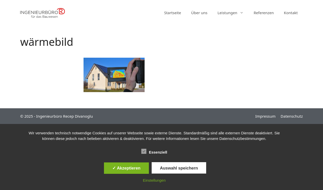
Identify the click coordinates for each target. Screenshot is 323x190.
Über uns (199, 12)
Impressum (265, 116)
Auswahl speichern (179, 168)
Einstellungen (154, 180)
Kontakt (291, 12)
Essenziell (154, 151)
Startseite (172, 12)
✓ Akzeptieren (126, 168)
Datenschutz (292, 116)
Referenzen (264, 12)
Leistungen (233, 12)
